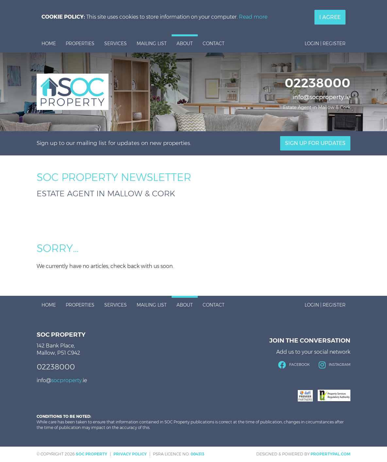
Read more (253, 17)
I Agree (330, 17)
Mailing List (152, 43)
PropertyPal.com (330, 454)
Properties (80, 43)
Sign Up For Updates (315, 143)
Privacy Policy (130, 454)
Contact (214, 43)
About (185, 43)
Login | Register (325, 43)
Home (49, 43)
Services (115, 43)
